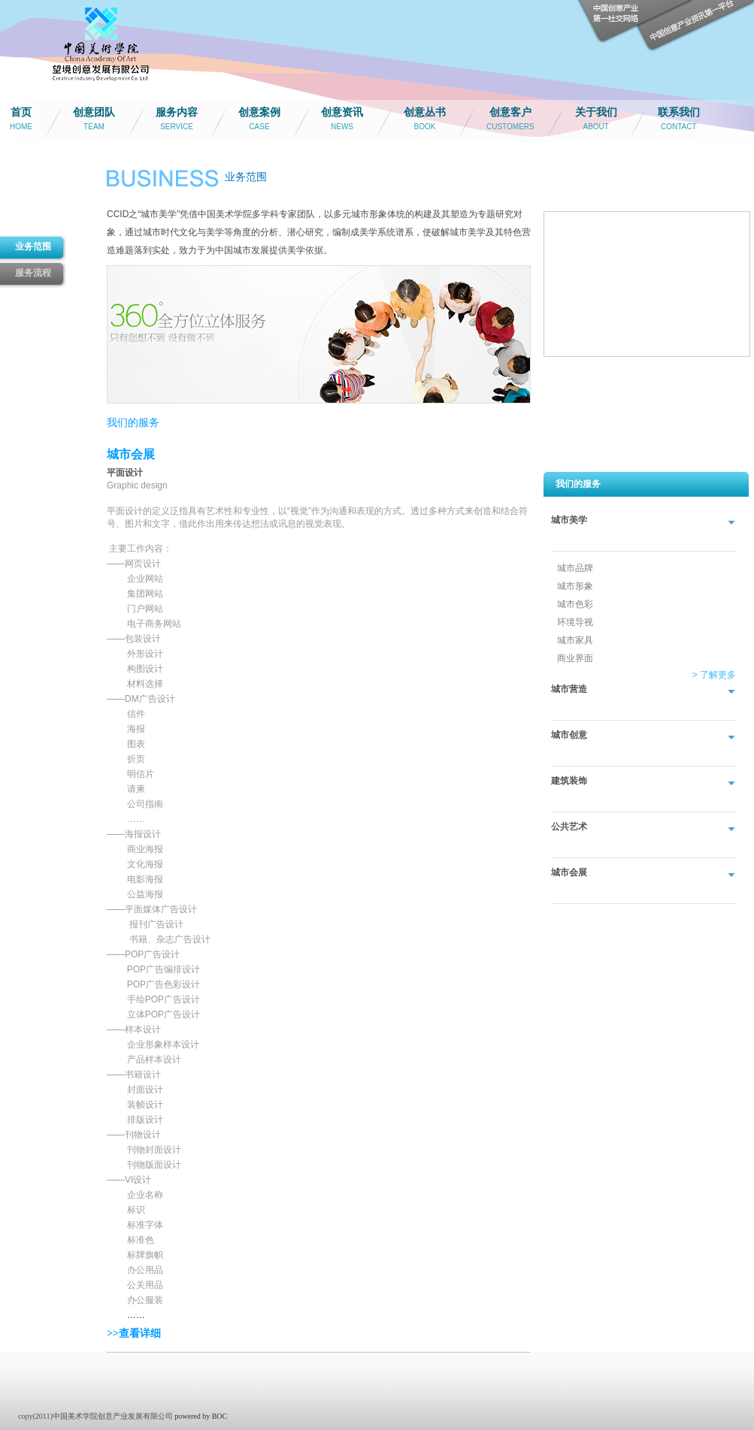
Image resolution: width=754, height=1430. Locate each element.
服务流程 (33, 273)
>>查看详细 (134, 1333)
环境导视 (575, 622)
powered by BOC (200, 1416)
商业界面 (575, 658)
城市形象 (575, 586)
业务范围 (33, 246)
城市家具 (575, 640)
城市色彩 (575, 604)
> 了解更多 (714, 675)
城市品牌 (575, 568)
